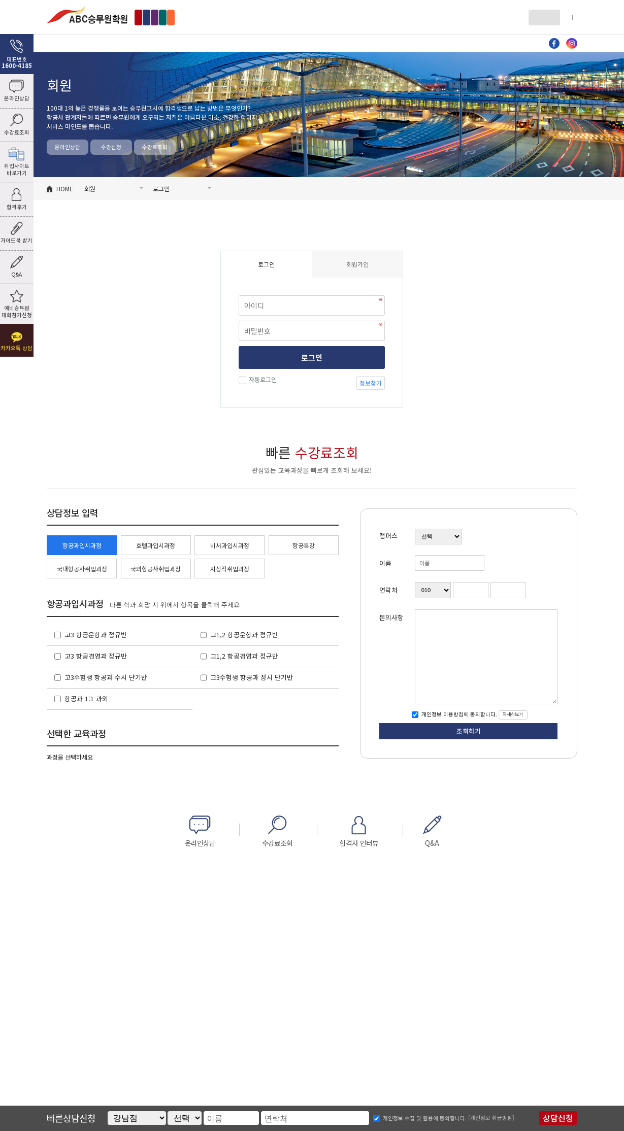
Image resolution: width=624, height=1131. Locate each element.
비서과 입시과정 (325, 43)
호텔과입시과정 (155, 545)
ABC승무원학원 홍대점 (87, 15)
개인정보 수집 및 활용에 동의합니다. (425, 1118)
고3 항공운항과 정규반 (95, 634)
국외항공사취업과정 (155, 568)
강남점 (151, 17)
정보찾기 (370, 383)
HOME (64, 188)
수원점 (260, 17)
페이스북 (554, 43)
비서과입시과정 (229, 545)
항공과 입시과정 (166, 43)
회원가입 (567, 17)
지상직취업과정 (229, 568)
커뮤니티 (484, 43)
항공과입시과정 (82, 545)
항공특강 (303, 545)
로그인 (539, 17)
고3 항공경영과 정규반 (95, 656)
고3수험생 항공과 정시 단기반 (251, 677)
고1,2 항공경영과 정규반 (244, 656)
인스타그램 (571, 43)
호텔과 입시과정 (245, 43)
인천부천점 (222, 17)
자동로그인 (261, 379)
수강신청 (111, 147)
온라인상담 (67, 147)
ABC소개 (86, 43)
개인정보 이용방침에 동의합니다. (458, 714)
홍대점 (184, 17)
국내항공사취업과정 (82, 568)
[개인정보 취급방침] (491, 1117)
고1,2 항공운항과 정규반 (244, 634)
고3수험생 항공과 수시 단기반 (105, 677)
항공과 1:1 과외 (86, 698)
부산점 (293, 17)
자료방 (405, 43)
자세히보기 (513, 714)
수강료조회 (155, 147)
